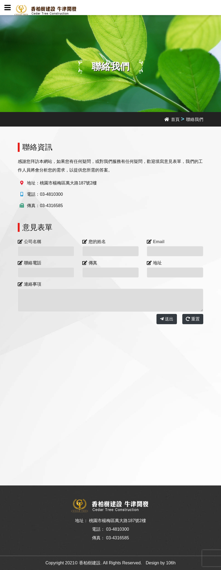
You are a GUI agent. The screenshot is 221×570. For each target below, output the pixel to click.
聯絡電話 (32, 263)
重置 (193, 319)
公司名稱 (32, 241)
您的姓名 (97, 241)
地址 (157, 263)
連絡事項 (32, 284)
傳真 (92, 263)
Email (159, 241)
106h (171, 563)
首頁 (172, 119)
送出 (166, 319)
